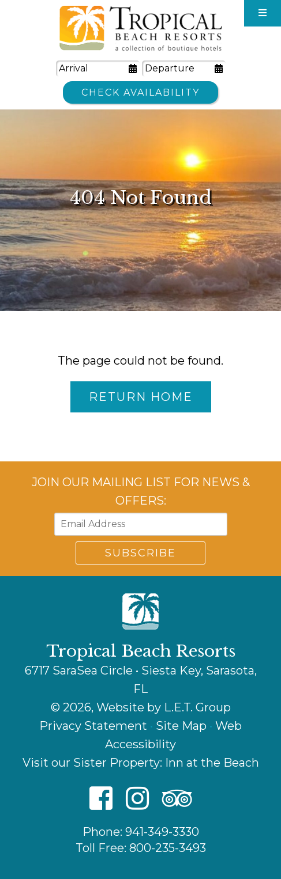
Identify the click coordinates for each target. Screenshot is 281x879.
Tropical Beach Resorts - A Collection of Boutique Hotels (140, 28)
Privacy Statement (93, 726)
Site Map (181, 726)
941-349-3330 (162, 832)
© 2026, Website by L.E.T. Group (141, 707)
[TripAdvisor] (177, 799)
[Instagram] (137, 799)
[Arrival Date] (98, 68)
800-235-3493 (167, 848)
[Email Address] (140, 524)
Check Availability (140, 92)
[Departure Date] (184, 68)
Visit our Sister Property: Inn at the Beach (141, 763)
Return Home (141, 397)
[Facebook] (101, 799)
